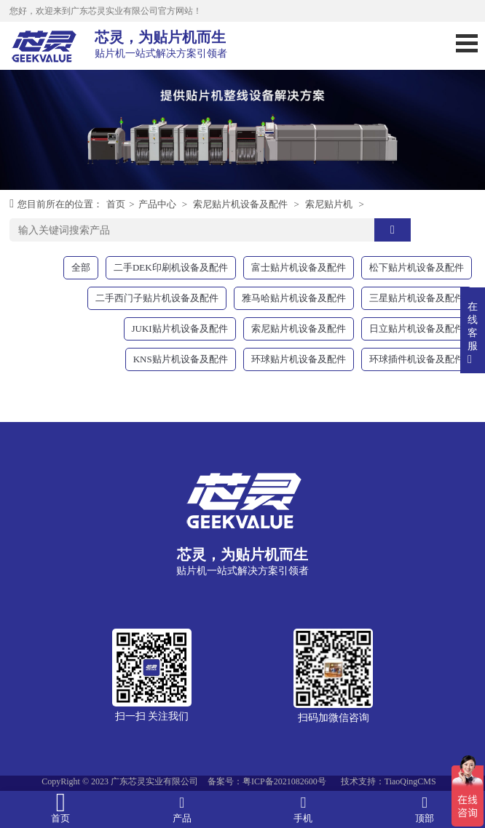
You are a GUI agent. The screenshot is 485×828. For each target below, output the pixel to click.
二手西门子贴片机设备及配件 (156, 297)
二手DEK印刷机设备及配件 (171, 267)
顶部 (425, 809)
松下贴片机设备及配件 (416, 267)
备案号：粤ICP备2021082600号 (267, 781)
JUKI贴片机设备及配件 (180, 328)
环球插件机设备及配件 (416, 359)
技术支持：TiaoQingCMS (388, 781)
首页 (115, 204)
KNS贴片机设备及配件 (180, 359)
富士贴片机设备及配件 (298, 267)
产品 (182, 809)
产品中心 (157, 204)
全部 (80, 267)
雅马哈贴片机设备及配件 (294, 297)
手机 (303, 809)
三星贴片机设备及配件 (416, 297)
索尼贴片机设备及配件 (240, 204)
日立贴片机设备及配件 (416, 328)
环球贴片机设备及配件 (298, 359)
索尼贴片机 (328, 204)
